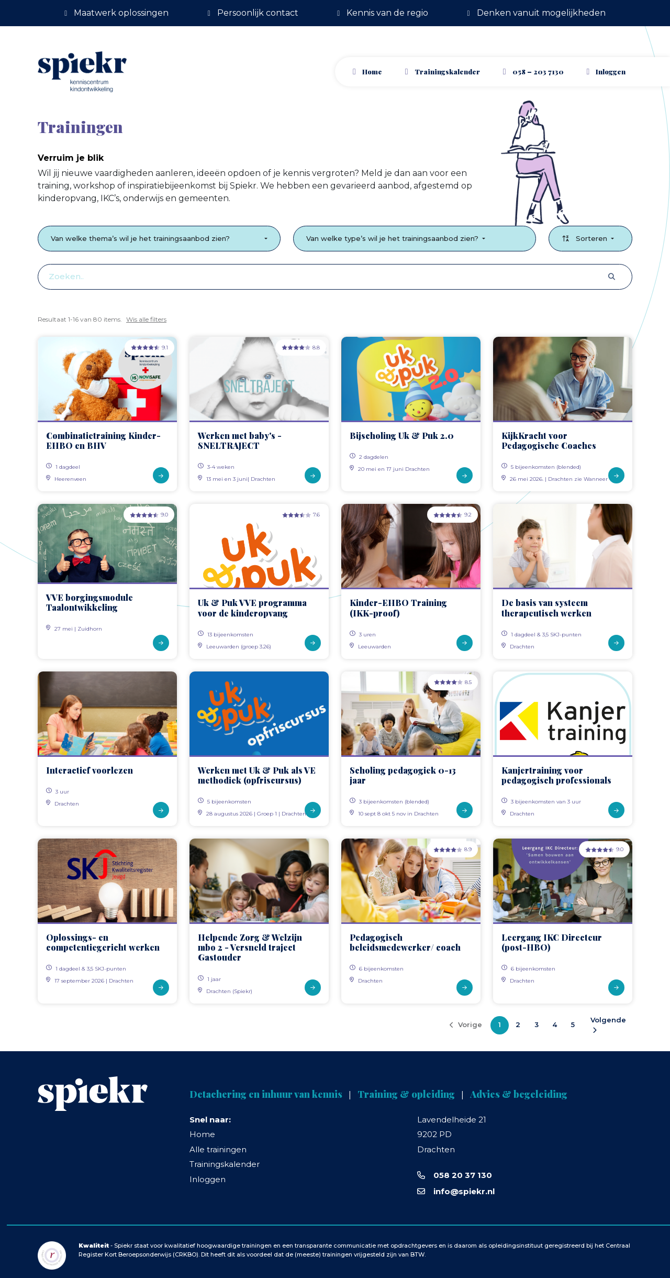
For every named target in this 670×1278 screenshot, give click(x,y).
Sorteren (585, 238)
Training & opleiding (406, 1094)
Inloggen (207, 1179)
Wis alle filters (146, 319)
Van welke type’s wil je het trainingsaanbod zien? (393, 238)
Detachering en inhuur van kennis (265, 1094)
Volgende (608, 1025)
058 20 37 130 (462, 1175)
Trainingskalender (447, 71)
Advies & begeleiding (518, 1094)
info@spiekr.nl (464, 1191)
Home (372, 71)
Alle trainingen (218, 1149)
